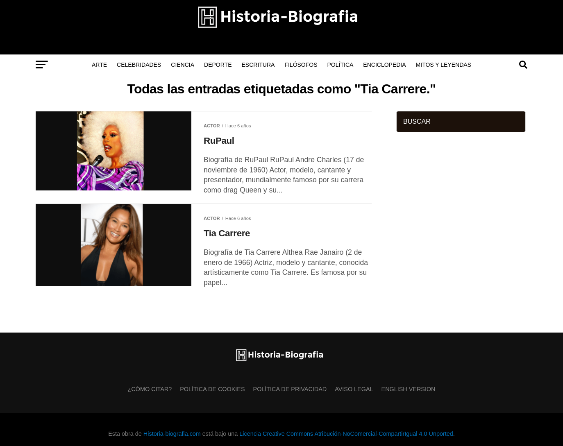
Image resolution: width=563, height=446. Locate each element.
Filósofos (300, 64)
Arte (99, 64)
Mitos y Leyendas (443, 64)
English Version (408, 389)
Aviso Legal (354, 389)
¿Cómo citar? (150, 389)
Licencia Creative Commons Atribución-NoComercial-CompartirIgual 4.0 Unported (346, 433)
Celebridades (139, 64)
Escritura (258, 64)
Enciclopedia (384, 64)
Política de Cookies (212, 389)
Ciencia (182, 64)
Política (340, 64)
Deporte (218, 64)
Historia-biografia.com (172, 433)
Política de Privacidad (290, 389)
